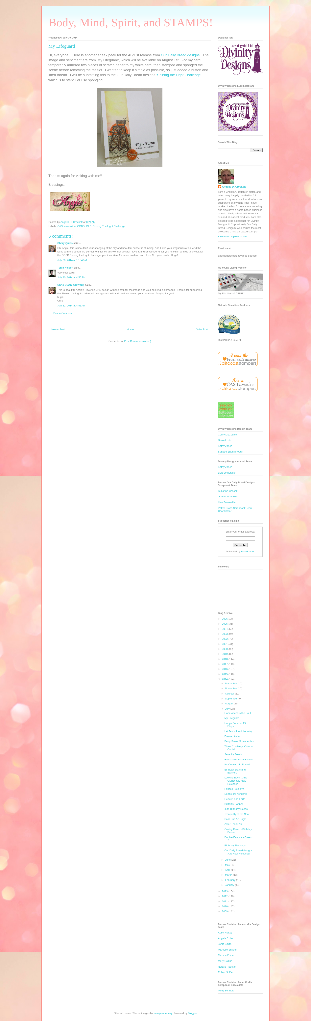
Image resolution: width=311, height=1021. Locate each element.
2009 (225, 911)
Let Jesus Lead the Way (238, 731)
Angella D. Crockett (234, 186)
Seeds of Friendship (235, 793)
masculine (70, 226)
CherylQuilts (65, 243)
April (228, 869)
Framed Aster (232, 736)
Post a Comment (63, 313)
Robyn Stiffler (225, 972)
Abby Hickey (225, 932)
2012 (225, 896)
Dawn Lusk (224, 440)
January (230, 884)
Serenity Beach (233, 754)
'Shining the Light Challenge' (178, 75)
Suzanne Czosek (227, 490)
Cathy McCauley (227, 434)
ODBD (81, 226)
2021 (225, 643)
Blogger (192, 1013)
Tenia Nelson (65, 267)
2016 (225, 669)
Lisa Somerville (226, 472)
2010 (225, 906)
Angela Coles (225, 938)
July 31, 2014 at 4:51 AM (71, 305)
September (231, 698)
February (230, 879)
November (231, 688)
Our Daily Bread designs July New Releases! (238, 852)
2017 (225, 664)
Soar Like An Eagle (235, 819)
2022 (225, 638)
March (229, 874)
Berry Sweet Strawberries (238, 741)
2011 (225, 901)
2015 (225, 674)
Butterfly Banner (233, 803)
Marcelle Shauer (227, 949)
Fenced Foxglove (234, 788)
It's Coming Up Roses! (237, 764)
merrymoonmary (163, 1013)
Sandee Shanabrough (230, 451)
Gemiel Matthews (228, 496)
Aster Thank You (233, 824)
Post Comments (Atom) (137, 341)
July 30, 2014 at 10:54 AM (72, 260)
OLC (88, 226)
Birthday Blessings (235, 845)
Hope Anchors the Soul (237, 713)
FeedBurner (248, 551)
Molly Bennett (226, 990)
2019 (225, 653)
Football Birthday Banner (238, 759)
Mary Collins (225, 960)
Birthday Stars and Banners (235, 771)
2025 (225, 623)
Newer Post (58, 329)
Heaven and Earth (234, 799)
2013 (225, 891)
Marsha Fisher (226, 955)
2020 (225, 648)
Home (130, 329)
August (229, 703)
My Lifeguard (231, 718)
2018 (225, 659)
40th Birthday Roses (236, 808)
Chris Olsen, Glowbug (70, 284)
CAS (60, 226)
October (230, 693)
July (227, 708)
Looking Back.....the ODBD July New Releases (235, 780)
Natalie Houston (227, 966)
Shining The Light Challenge (109, 226)
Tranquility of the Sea (236, 814)
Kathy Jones (225, 445)
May (228, 864)
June (228, 859)
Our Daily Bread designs (180, 55)
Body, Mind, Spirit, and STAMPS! (130, 22)
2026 (225, 618)
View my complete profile (232, 236)
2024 (225, 628)
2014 (225, 679)
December (231, 683)
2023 (225, 633)
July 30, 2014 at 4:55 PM (71, 277)
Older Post (202, 329)
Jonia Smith (224, 943)
